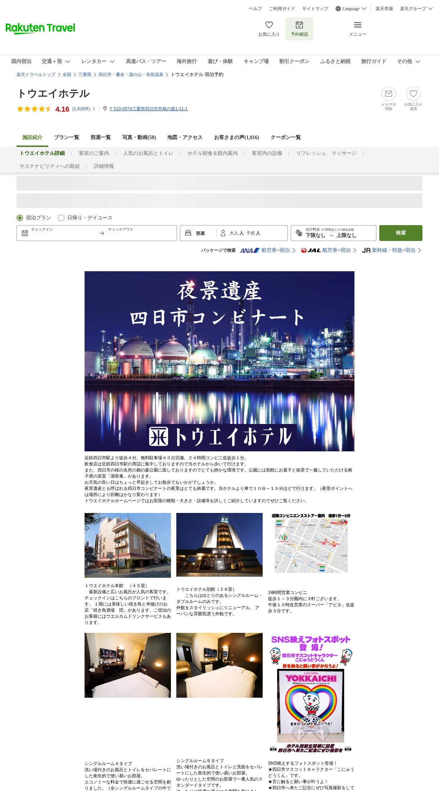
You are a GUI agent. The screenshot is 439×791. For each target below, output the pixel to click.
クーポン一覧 (286, 137)
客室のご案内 (94, 153)
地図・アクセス (185, 137)
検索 (401, 233)
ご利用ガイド (282, 8)
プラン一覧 (66, 137)
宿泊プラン (38, 217)
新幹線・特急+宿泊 (388, 250)
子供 (251, 233)
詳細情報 (104, 166)
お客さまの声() (236, 137)
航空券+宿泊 (265, 250)
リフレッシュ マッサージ (326, 153)
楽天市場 (384, 8)
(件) (84, 109)
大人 (234, 233)
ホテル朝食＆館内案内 (212, 153)
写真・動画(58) (139, 137)
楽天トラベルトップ (36, 74)
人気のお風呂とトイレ (148, 153)
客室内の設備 (267, 153)
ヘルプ (255, 8)
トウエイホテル (53, 93)
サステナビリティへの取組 (49, 166)
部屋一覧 (101, 137)
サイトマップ (315, 8)
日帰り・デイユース (90, 217)
